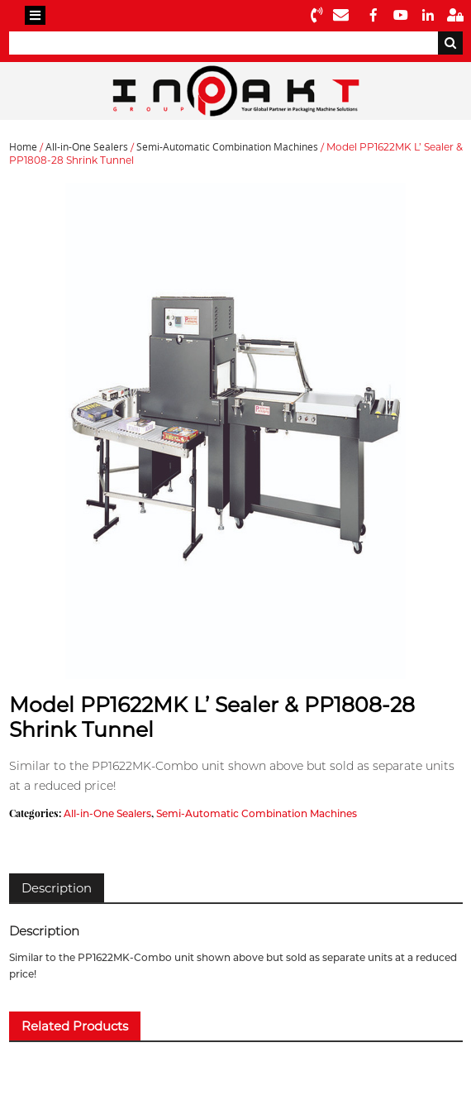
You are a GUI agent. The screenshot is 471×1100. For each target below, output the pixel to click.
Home (23, 147)
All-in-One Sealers (86, 147)
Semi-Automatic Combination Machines (227, 147)
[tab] (56, 887)
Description (56, 888)
